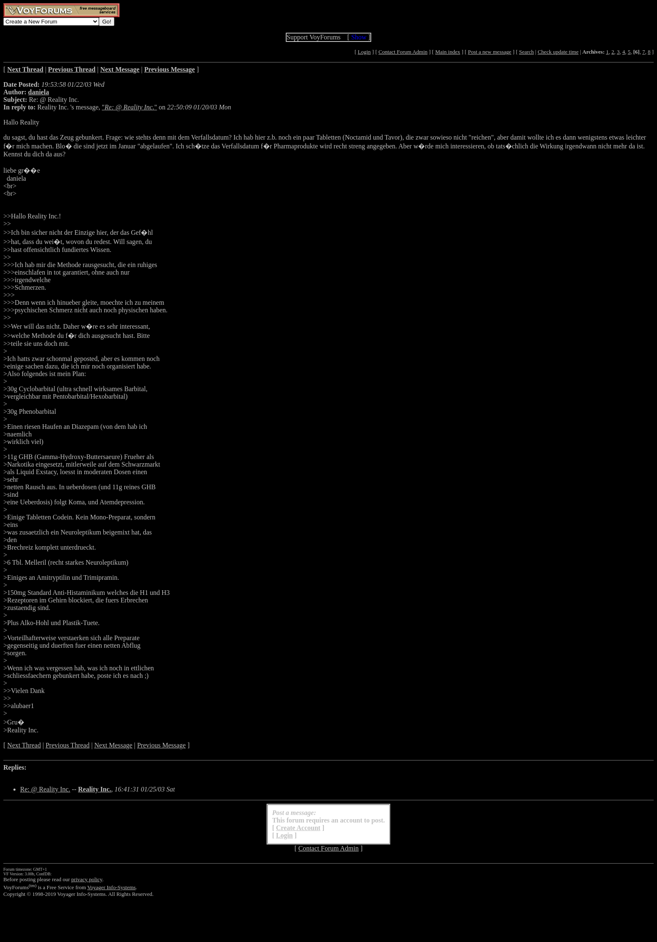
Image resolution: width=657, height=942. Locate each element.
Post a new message (490, 52)
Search (526, 52)
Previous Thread (68, 745)
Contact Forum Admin (402, 52)
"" (129, 107)
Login (364, 52)
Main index (447, 52)
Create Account (298, 827)
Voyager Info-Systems (111, 887)
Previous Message (161, 745)
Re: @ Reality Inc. (45, 789)
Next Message (113, 745)
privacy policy (86, 879)
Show (358, 37)
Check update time (558, 52)
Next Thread (24, 745)
